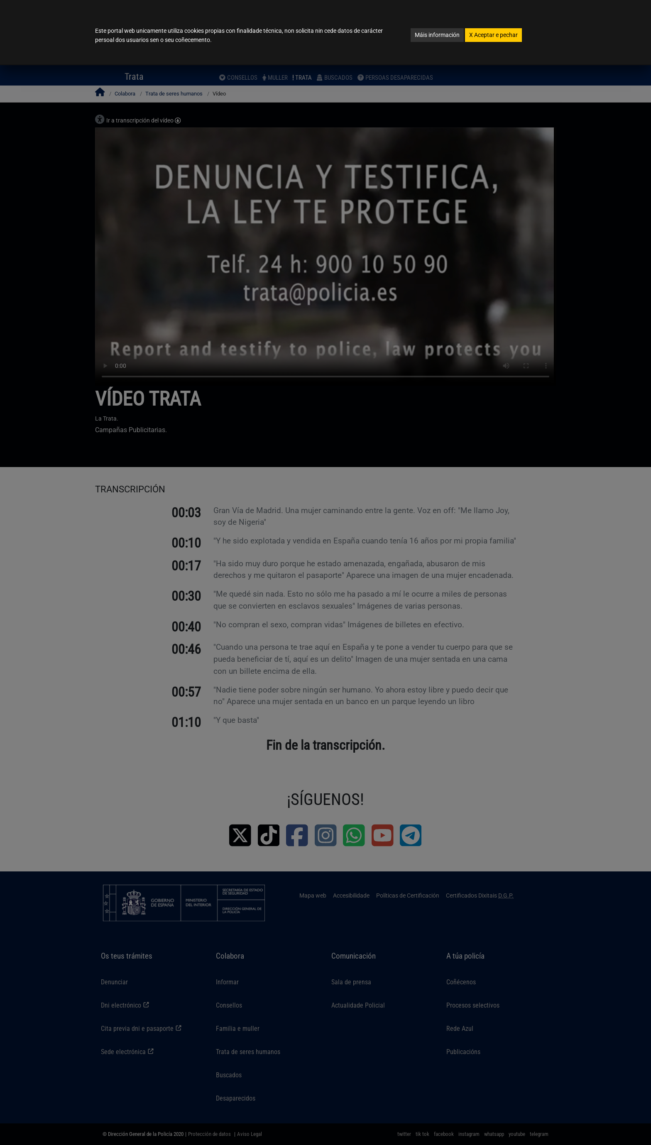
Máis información (437, 35)
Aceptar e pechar (493, 35)
